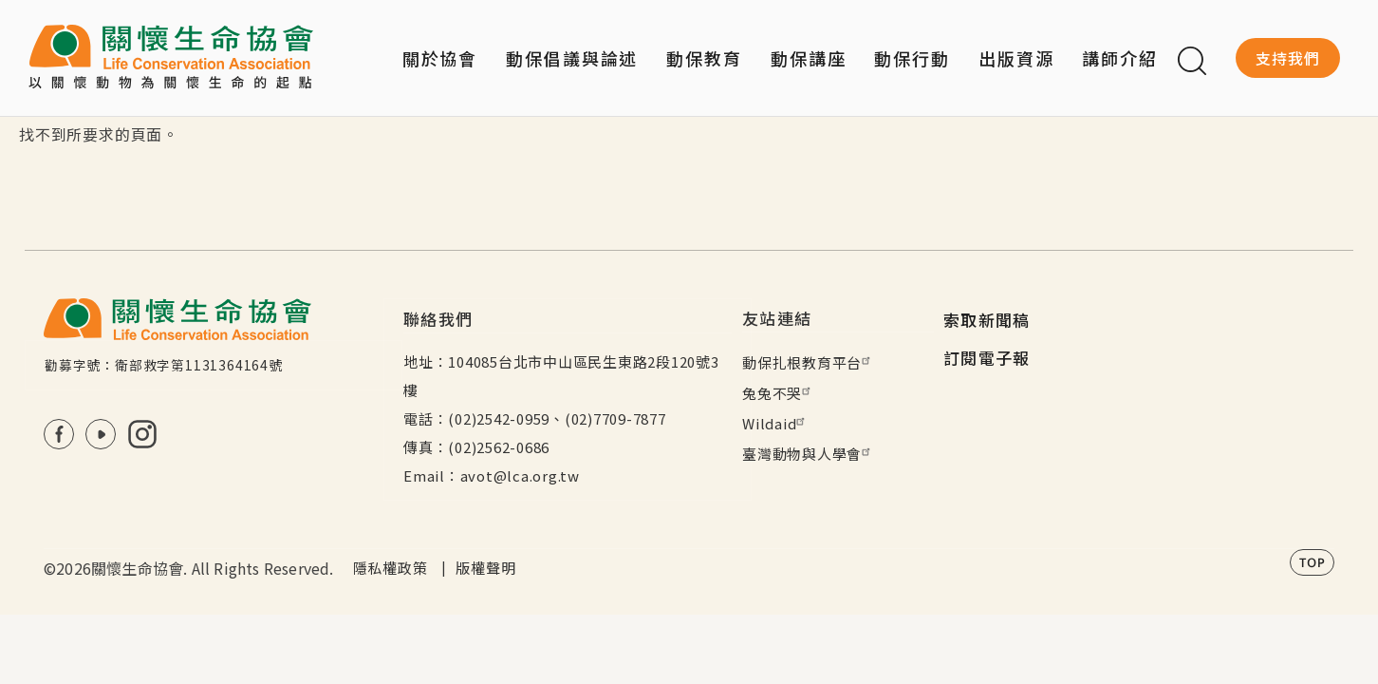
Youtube (100, 434)
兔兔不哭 (778, 393)
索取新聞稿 (987, 320)
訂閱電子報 (987, 358)
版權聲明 (485, 567)
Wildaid (776, 423)
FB (59, 434)
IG (142, 434)
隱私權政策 (390, 567)
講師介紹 (1120, 58)
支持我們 (1288, 58)
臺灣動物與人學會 (808, 454)
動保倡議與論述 (572, 58)
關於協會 (440, 58)
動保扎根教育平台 (808, 362)
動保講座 (809, 58)
